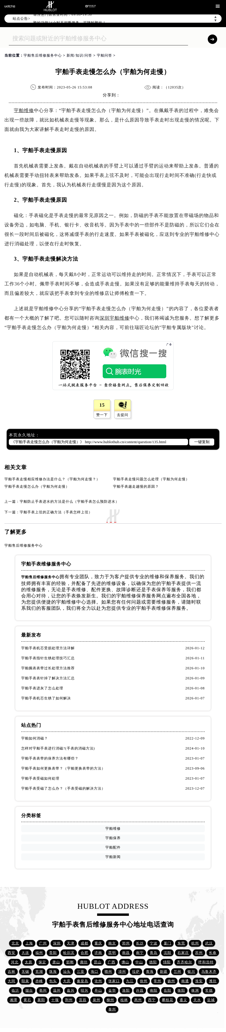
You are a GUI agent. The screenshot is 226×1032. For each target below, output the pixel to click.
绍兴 (84, 990)
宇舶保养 (113, 838)
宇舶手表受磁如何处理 (40, 778)
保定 (42, 962)
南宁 (140, 953)
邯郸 (70, 962)
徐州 (143, 981)
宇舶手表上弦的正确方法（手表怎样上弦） (56, 512)
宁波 (153, 943)
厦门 (167, 943)
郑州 (126, 943)
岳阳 (167, 990)
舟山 (98, 990)
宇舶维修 (24, 110)
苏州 (199, 953)
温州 (57, 990)
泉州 (96, 1000)
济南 (98, 953)
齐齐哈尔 (184, 962)
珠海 (53, 971)
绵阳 (167, 962)
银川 (191, 971)
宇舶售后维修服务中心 (43, 55)
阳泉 (25, 981)
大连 (25, 953)
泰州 (112, 1009)
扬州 (171, 981)
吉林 (11, 971)
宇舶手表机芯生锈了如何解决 (46, 698)
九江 (130, 981)
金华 (112, 990)
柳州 (110, 1000)
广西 (111, 962)
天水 (197, 1000)
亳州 (43, 990)
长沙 (140, 943)
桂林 (124, 1000)
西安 (11, 953)
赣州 (108, 971)
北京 (15, 943)
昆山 (98, 962)
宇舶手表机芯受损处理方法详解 (48, 648)
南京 (112, 943)
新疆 (163, 971)
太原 (28, 962)
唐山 (56, 962)
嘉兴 (70, 990)
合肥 (84, 953)
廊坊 (84, 962)
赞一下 (102, 415)
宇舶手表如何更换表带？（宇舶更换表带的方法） (63, 768)
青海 (150, 971)
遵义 (183, 1000)
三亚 (80, 971)
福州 (39, 953)
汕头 (67, 971)
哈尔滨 (68, 953)
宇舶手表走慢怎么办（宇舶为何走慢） (36, 486)
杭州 (195, 943)
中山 (139, 962)
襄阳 (41, 1000)
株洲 (195, 990)
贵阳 (53, 953)
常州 (157, 981)
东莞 (181, 943)
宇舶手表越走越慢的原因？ (136, 486)
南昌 (126, 953)
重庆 (98, 943)
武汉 (209, 943)
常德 (209, 990)
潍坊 (213, 981)
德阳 (153, 962)
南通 (185, 981)
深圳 (57, 943)
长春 (213, 953)
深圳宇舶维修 (114, 318)
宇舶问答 (104, 55)
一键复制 (202, 442)
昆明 (112, 953)
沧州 (98, 981)
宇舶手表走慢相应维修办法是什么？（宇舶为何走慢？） (52, 479)
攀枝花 (167, 1000)
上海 (29, 943)
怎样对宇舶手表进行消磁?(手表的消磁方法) (58, 748)
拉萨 (136, 971)
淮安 (199, 981)
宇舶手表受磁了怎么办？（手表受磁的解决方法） (63, 788)
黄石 (27, 1000)
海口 (94, 971)
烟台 (29, 990)
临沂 (15, 990)
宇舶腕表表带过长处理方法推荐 (48, 668)
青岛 (153, 953)
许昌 (140, 990)
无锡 (25, 971)
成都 (84, 943)
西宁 (152, 1000)
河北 (15, 962)
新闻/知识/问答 (79, 55)
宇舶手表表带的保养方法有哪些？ (50, 758)
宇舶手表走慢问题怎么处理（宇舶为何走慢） (151, 479)
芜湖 (39, 971)
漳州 (122, 971)
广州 (43, 943)
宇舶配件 (113, 847)
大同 (11, 981)
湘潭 (13, 1000)
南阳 (153, 990)
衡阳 (181, 990)
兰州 (177, 971)
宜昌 (83, 1000)
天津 (70, 943)
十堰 (55, 1000)
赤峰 (39, 981)
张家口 (114, 981)
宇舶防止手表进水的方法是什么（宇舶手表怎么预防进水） (69, 501)
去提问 (122, 415)
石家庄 (183, 953)
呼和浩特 (206, 962)
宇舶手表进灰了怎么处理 (42, 688)
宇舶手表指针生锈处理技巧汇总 (48, 658)
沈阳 (167, 953)
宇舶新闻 (113, 857)
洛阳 (126, 990)
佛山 (125, 962)
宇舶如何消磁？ (34, 738)
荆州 (69, 1000)
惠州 (138, 1000)
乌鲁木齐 (209, 971)
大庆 (67, 981)
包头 (53, 981)
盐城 (211, 1000)
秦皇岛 (82, 981)
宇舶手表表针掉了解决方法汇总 (48, 678)
